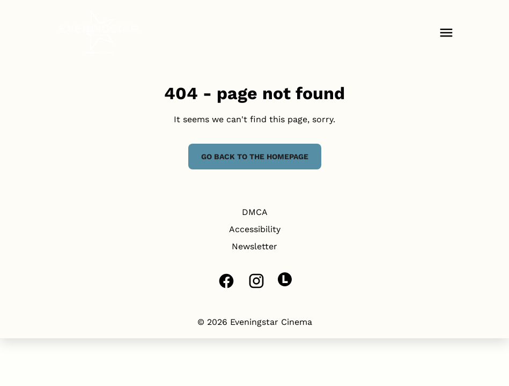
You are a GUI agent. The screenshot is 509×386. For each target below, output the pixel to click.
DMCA (255, 212)
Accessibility (255, 229)
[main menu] (446, 33)
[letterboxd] (285, 279)
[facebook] (226, 281)
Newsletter (254, 246)
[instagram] (256, 281)
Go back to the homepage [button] (254, 156)
